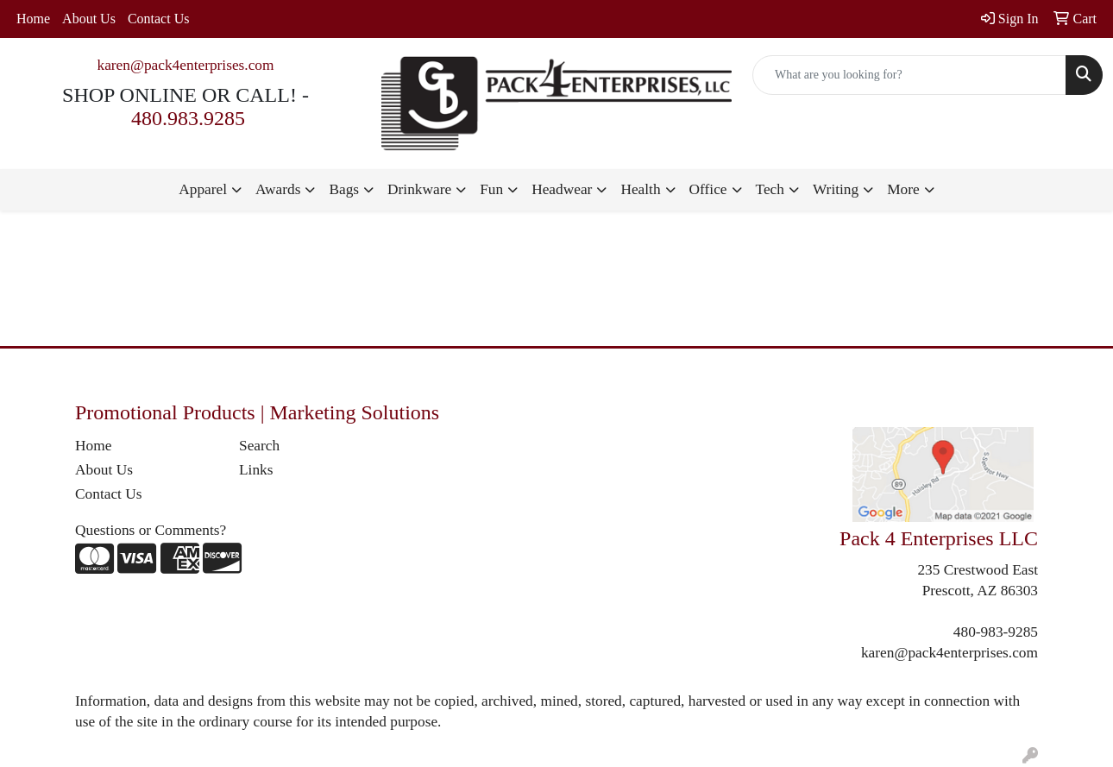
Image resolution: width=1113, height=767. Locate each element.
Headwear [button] (561, 189)
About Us (89, 18)
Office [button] (708, 189)
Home (33, 18)
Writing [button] (835, 189)
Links (256, 470)
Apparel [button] (203, 189)
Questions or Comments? (150, 530)
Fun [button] (491, 189)
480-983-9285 (995, 632)
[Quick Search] (909, 75)
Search (259, 445)
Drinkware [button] (419, 189)
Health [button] (640, 189)
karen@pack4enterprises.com (185, 65)
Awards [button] (277, 189)
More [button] (903, 189)
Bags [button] (344, 189)
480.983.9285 (188, 118)
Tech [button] (770, 189)
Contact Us (159, 18)
